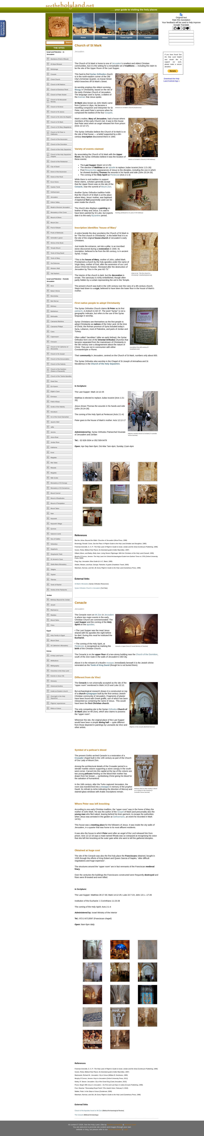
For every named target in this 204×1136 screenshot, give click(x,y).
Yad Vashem (55, 273)
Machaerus (54, 610)
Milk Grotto (54, 478)
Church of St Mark (57, 122)
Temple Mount (55, 248)
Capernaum (55, 337)
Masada (53, 468)
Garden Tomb (55, 187)
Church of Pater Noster (59, 94)
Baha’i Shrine (55, 291)
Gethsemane (55, 192)
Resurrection (91, 170)
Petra (52, 625)
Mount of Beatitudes (57, 498)
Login (125, 1129)
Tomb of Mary (55, 258)
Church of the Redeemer (59, 161)
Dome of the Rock (57, 177)
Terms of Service (115, 1129)
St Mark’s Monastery (82, 584)
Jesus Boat (54, 437)
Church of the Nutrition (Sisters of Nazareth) (58, 370)
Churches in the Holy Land (60, 671)
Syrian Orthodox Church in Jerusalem (87, 588)
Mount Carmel (55, 493)
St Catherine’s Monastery (59, 645)
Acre (52, 286)
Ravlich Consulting (114, 1125)
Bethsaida (54, 316)
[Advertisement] (108, 372)
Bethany (53, 306)
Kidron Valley (55, 202)
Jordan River (55, 442)
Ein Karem (54, 386)
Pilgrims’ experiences (58, 703)
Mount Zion (54, 222)
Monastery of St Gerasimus (60, 488)
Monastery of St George (59, 483)
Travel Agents (126, 37)
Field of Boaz (55, 401)
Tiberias (53, 579)
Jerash (53, 605)
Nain (52, 513)
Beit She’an (55, 301)
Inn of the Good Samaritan (60, 417)
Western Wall (55, 268)
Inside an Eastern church (59, 691)
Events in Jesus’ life (57, 676)
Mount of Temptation (58, 503)
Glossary (54, 681)
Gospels (108, 113)
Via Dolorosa (55, 263)
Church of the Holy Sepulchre (61, 149)
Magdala (54, 457)
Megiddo (54, 473)
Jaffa (52, 427)
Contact (147, 37)
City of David (55, 166)
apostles (90, 624)
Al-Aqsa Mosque (56, 64)
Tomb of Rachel (56, 585)
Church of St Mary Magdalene (61, 127)
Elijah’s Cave (55, 391)
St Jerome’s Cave (57, 559)
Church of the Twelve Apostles (61, 376)
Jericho (53, 432)
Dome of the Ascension (59, 172)
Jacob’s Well (55, 422)
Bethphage (54, 69)
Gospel (120, 812)
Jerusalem (54, 197)
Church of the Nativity (58, 364)
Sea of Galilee (55, 539)
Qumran (53, 529)
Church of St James (57, 112)
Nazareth (54, 518)
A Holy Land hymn (57, 655)
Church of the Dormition (59, 144)
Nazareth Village (56, 524)
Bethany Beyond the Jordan (60, 600)
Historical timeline (57, 686)
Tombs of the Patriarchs (59, 590)
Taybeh (53, 574)
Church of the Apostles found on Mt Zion (88, 1110)
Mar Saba (54, 462)
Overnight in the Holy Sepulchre (58, 697)
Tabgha (53, 569)
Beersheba (54, 296)
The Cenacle (79, 1115)
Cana (52, 331)
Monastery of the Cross (59, 212)
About (105, 37)
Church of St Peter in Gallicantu (58, 133)
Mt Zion (98, 615)
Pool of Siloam (56, 227)
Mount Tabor (55, 508)
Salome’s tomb (56, 534)
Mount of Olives (56, 217)
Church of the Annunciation (60, 359)
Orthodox (113, 709)
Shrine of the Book (57, 243)
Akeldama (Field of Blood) (60, 59)
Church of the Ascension (59, 139)
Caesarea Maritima (57, 321)
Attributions (54, 660)
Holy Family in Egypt (58, 635)
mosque (110, 663)
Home (83, 37)
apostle (112, 167)
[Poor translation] (185, 28)
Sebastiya (54, 544)
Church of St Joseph (58, 354)
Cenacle (53, 74)
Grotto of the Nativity (58, 407)
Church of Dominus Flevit (59, 89)
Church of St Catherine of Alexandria (59, 348)
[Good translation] (176, 28)
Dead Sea (54, 381)
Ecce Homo (55, 182)
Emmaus (54, 396)
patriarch (79, 311)
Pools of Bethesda (57, 233)
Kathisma (54, 447)
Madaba (53, 615)
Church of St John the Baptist (61, 117)
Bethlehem (54, 311)
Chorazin (54, 342)
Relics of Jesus (56, 708)
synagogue (91, 693)
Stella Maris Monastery (58, 564)
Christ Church (55, 79)
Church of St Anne (57, 107)
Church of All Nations (58, 84)
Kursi (52, 452)
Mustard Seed (130, 1125)
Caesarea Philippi (57, 326)
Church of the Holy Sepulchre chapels (61, 155)
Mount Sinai (55, 640)
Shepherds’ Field (56, 554)
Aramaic (81, 97)
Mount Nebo (55, 620)
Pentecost (114, 175)
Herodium (54, 412)
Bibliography (55, 666)
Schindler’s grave (57, 238)
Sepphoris (54, 549)
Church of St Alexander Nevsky (59, 101)
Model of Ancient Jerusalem (60, 207)
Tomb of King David (57, 253)
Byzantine (95, 215)
